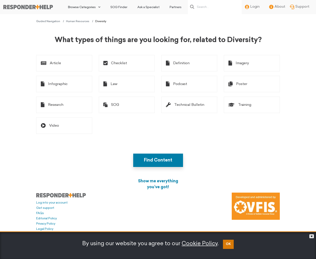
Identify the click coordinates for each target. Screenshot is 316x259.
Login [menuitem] (252, 7)
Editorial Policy (46, 218)
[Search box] (216, 7)
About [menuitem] (277, 7)
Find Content (158, 160)
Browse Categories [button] (82, 7)
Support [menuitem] (299, 7)
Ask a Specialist (148, 7)
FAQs (40, 213)
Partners (175, 7)
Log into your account (52, 202)
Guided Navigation (48, 21)
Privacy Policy (45, 223)
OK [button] (228, 244)
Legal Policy (44, 229)
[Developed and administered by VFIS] (256, 206)
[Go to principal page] (28, 7)
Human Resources (77, 21)
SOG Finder (118, 7)
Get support (45, 208)
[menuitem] (84, 7)
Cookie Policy (199, 244)
